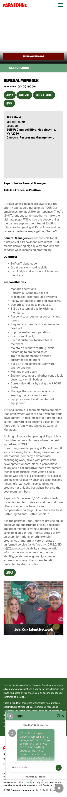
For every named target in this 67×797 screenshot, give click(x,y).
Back (9, 103)
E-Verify (28, 782)
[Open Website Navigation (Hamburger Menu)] (59, 9)
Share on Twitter (24, 86)
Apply (9, 95)
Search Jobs (19, 68)
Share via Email (34, 86)
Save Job (24, 95)
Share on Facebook (20, 86)
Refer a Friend (44, 95)
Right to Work (43, 782)
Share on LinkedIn (29, 86)
